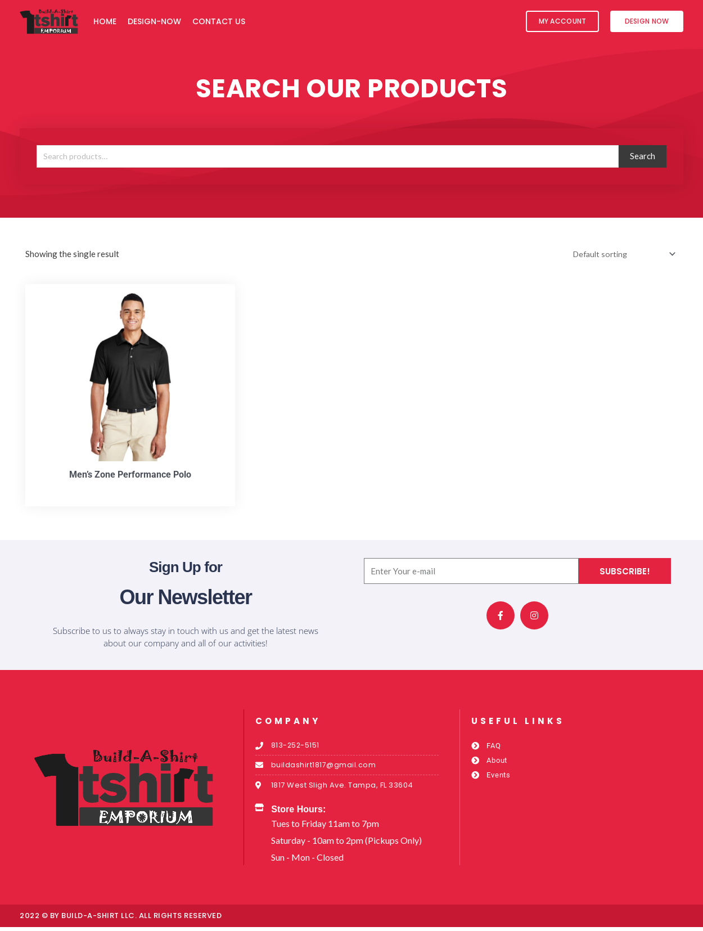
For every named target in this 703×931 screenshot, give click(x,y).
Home (104, 21)
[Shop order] (619, 254)
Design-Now (154, 21)
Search (642, 156)
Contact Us (218, 21)
